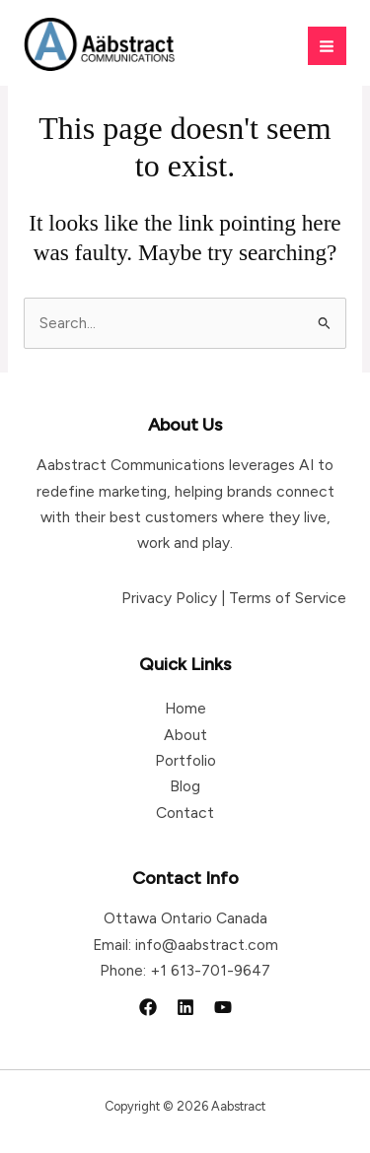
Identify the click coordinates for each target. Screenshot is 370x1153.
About (185, 734)
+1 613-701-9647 (210, 970)
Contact (185, 812)
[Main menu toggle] (327, 46)
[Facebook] (148, 1007)
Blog (185, 786)
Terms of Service (287, 597)
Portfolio (185, 760)
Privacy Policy (169, 597)
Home (185, 708)
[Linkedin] (185, 1007)
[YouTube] (223, 1007)
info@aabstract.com (206, 944)
